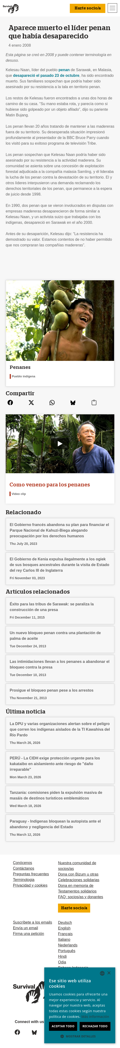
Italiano (64, 940)
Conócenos (22, 863)
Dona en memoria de (75, 886)
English (64, 928)
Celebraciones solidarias (78, 880)
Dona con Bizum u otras (78, 874)
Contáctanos (23, 868)
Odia (62, 962)
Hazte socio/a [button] (88, 8)
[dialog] (79, 1005)
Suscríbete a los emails (32, 922)
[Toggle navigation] (112, 8)
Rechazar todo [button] (94, 1026)
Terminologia (24, 880)
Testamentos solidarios (77, 891)
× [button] (109, 973)
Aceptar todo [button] (63, 1026)
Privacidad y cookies (30, 885)
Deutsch (65, 923)
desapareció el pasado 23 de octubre (46, 75)
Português (66, 951)
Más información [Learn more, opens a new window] (95, 1016)
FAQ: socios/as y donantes (80, 897)
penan (64, 70)
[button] (80, 1036)
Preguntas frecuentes (31, 874)
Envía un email (25, 928)
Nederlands (67, 945)
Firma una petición (28, 934)
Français (65, 934)
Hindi (62, 956)
